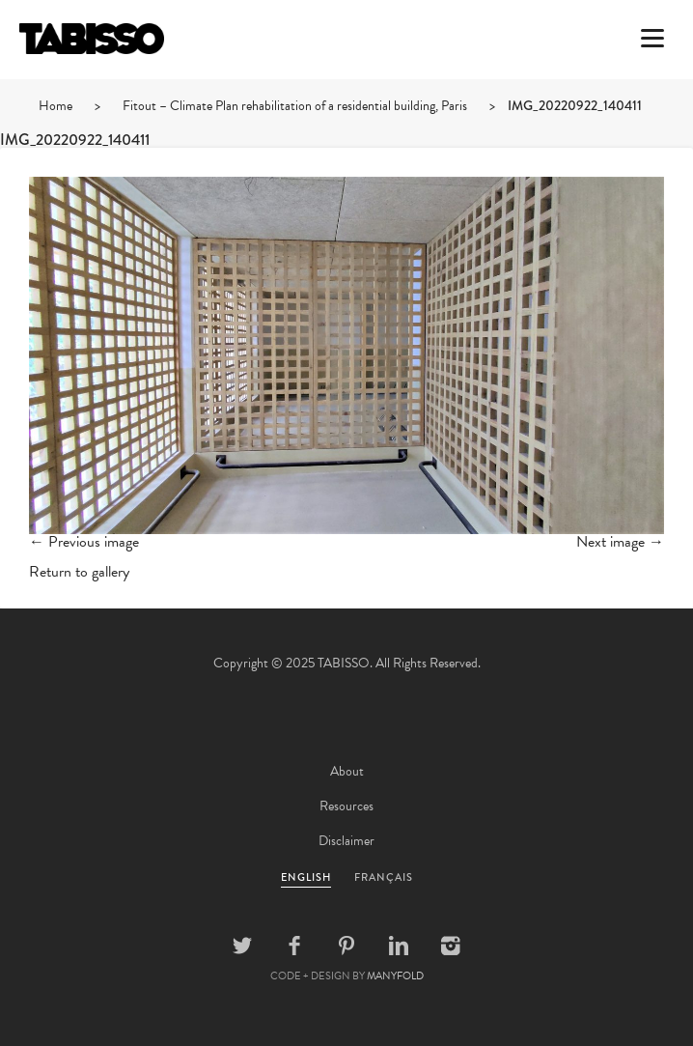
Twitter (242, 945)
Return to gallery (79, 571)
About (347, 771)
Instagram (450, 945)
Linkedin (398, 945)
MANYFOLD (395, 976)
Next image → (620, 541)
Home (55, 106)
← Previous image (84, 541)
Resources (346, 806)
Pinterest (346, 945)
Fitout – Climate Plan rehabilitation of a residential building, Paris (295, 106)
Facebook (294, 945)
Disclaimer (346, 841)
